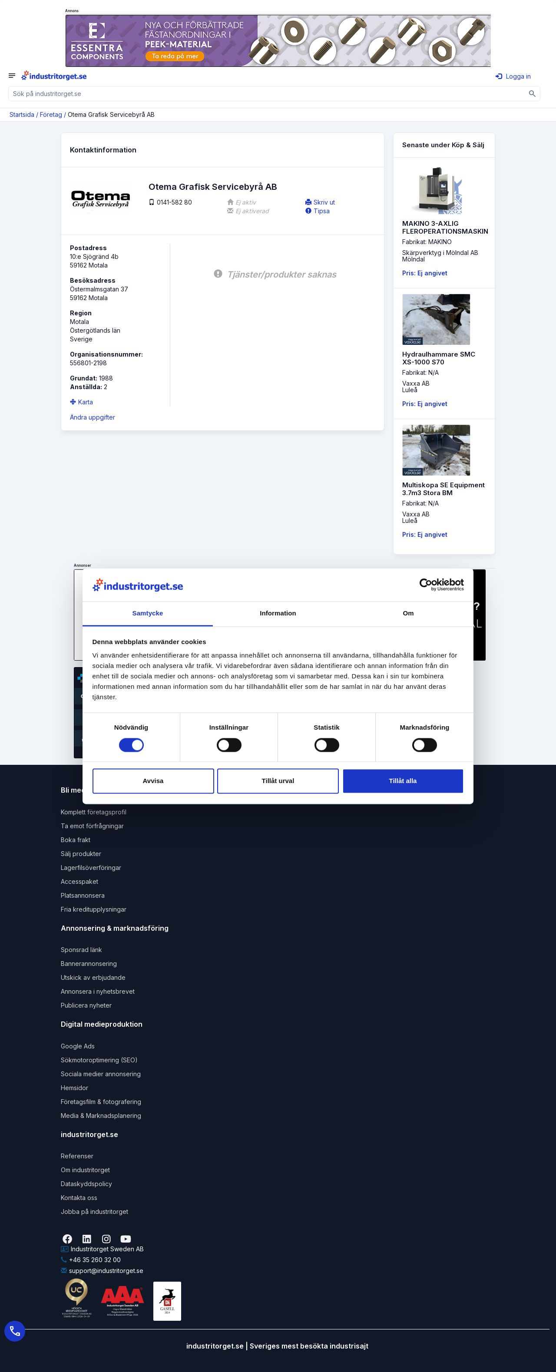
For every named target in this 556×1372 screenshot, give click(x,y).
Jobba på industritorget (94, 1211)
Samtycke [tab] (147, 613)
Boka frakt (75, 839)
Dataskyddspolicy (86, 1183)
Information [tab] (278, 613)
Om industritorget (85, 1170)
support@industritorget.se (102, 1270)
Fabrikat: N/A (420, 372)
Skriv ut (320, 202)
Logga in (513, 76)
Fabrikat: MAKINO (427, 241)
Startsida (22, 114)
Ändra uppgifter (92, 417)
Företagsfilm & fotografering (101, 1101)
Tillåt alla (403, 781)
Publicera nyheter (86, 1005)
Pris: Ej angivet (424, 273)
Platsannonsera (83, 895)
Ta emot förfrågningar (92, 826)
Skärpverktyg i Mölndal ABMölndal (440, 256)
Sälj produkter (81, 853)
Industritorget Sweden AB (102, 1249)
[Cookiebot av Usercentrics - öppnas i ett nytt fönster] (426, 584)
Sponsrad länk (81, 949)
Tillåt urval (278, 781)
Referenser (77, 1156)
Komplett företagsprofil (93, 812)
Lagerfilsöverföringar (91, 867)
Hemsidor (74, 1087)
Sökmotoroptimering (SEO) (99, 1060)
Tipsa (317, 211)
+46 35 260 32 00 (91, 1259)
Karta (81, 402)
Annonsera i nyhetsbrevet (98, 991)
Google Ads (78, 1046)
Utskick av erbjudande (93, 977)
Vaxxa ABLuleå (416, 386)
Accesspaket (79, 881)
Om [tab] (408, 613)
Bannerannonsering (89, 963)
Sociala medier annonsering (101, 1074)
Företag (51, 114)
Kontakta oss (79, 1197)
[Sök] (533, 93)
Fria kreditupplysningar (93, 909)
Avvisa (153, 781)
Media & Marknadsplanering (101, 1115)
